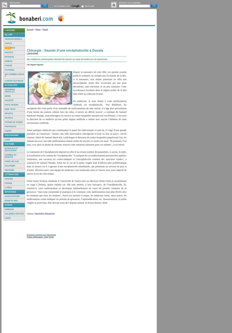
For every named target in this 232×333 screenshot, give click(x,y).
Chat (7, 140)
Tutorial (10, 70)
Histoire (9, 170)
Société (9, 100)
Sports (9, 113)
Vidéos (8, 61)
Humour (9, 209)
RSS (13, 48)
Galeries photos (14, 214)
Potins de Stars (14, 122)
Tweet (51, 237)
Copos (8, 43)
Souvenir (10, 166)
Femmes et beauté (10, 156)
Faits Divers (11, 105)
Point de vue (12, 161)
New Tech (10, 109)
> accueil (10, 30)
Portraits (10, 126)
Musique (9, 57)
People (9, 118)
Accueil (30, 29)
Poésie (8, 183)
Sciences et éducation (11, 149)
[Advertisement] (14, 276)
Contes (9, 179)
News (8, 96)
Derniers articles (10, 90)
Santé (8, 131)
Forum (8, 65)
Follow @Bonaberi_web (37, 237)
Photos (9, 52)
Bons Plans (11, 201)
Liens (8, 218)
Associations (12, 196)
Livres (8, 187)
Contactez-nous (14, 81)
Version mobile (13, 39)
